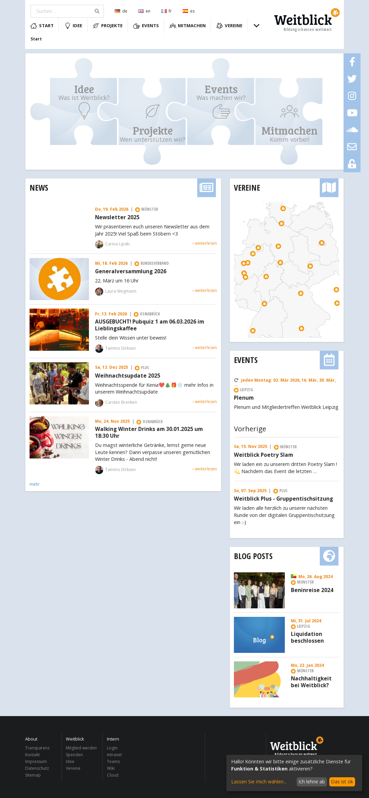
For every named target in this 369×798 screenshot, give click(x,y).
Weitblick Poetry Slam (263, 455)
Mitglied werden (81, 748)
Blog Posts (253, 555)
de (121, 11)
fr (166, 11)
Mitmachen (187, 25)
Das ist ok (342, 781)
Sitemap (33, 775)
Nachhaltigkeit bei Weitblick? (311, 682)
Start (42, 25)
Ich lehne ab (311, 781)
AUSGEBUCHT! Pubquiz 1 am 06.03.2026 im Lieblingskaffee (149, 325)
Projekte (108, 25)
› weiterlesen (204, 243)
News (39, 187)
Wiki (111, 768)
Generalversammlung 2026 (130, 271)
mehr (35, 484)
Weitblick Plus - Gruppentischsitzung (283, 499)
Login (112, 748)
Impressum (36, 761)
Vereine (229, 25)
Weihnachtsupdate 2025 (127, 375)
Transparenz (37, 748)
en (144, 11)
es (189, 11)
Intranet (114, 755)
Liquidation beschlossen (307, 637)
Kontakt (32, 755)
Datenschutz (37, 768)
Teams (113, 761)
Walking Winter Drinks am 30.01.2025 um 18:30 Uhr (149, 432)
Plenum (244, 398)
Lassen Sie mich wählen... (259, 781)
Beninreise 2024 (312, 590)
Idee (73, 25)
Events (146, 25)
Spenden (74, 755)
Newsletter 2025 (117, 217)
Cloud (112, 775)
